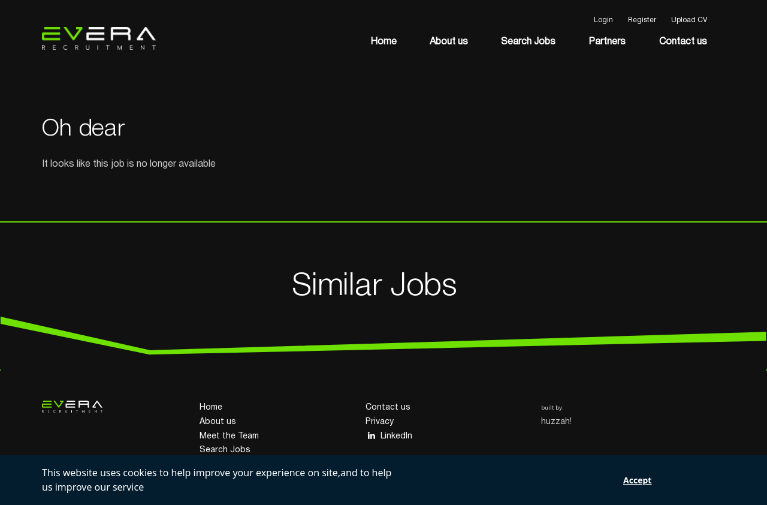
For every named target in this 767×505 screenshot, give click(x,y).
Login (603, 20)
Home (383, 42)
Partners (607, 42)
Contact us (683, 42)
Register (642, 20)
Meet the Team (229, 436)
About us (449, 42)
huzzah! (556, 422)
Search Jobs (528, 42)
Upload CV (689, 20)
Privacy (380, 422)
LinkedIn (389, 435)
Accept (637, 480)
